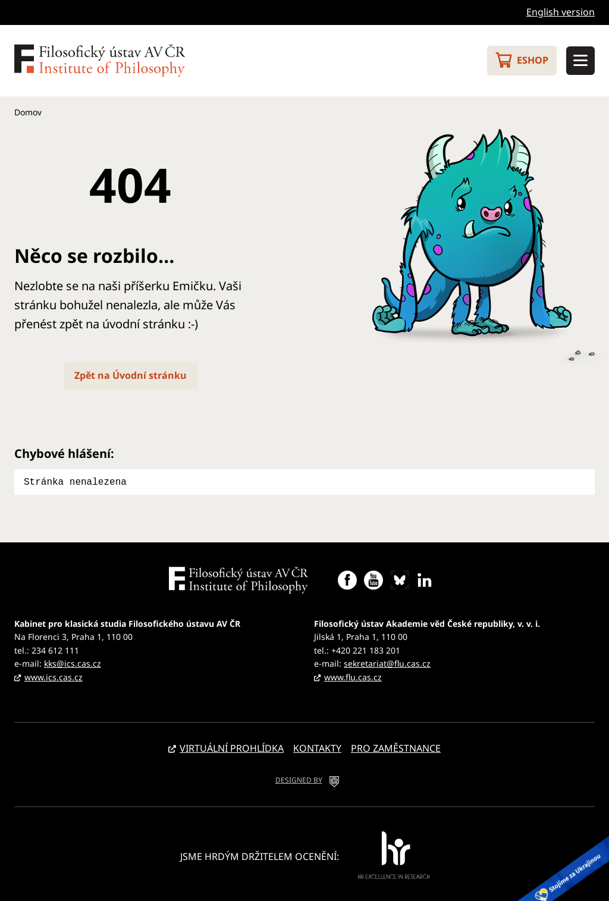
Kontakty (317, 747)
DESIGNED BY (298, 779)
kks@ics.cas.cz (72, 662)
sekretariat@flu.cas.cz (387, 662)
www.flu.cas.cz (353, 676)
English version (560, 11)
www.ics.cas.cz (53, 676)
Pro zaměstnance (396, 747)
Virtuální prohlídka (232, 747)
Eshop (532, 60)
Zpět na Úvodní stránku (130, 375)
